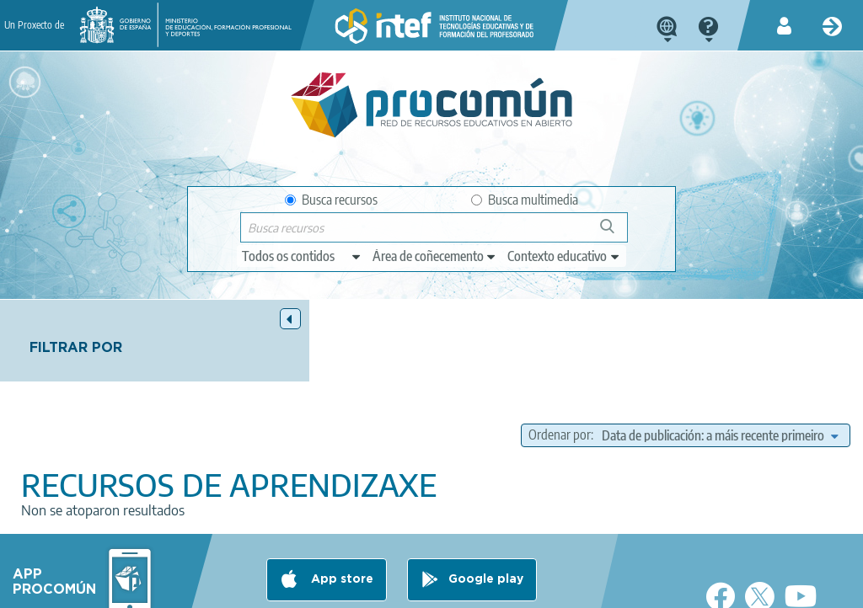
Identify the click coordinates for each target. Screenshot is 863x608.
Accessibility (447, 587)
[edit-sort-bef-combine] (720, 374)
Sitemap (523, 587)
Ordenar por (628, 352)
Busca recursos (331, 199)
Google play (485, 521)
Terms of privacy (253, 587)
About (62, 587)
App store (340, 521)
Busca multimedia (524, 199)
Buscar (615, 232)
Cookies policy (356, 587)
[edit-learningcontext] (564, 256)
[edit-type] (302, 256)
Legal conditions (145, 587)
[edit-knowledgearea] (434, 256)
